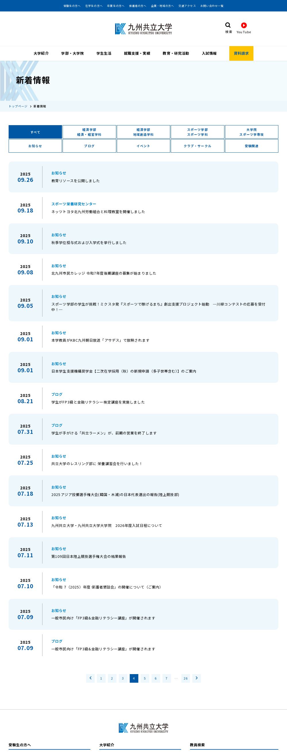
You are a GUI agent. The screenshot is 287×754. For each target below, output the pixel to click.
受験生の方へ (72, 5)
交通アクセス (187, 5)
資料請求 (241, 52)
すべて (35, 126)
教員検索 (197, 739)
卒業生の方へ (116, 5)
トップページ (18, 101)
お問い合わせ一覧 (212, 5)
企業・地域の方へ (162, 5)
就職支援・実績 (137, 52)
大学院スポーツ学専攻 (251, 126)
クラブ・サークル (198, 140)
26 (186, 672)
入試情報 (209, 52)
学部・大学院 (72, 52)
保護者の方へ (138, 5)
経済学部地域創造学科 (143, 126)
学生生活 (103, 52)
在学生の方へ (94, 5)
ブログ (89, 140)
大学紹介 (41, 52)
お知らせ (35, 140)
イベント (143, 140)
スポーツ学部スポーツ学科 (197, 126)
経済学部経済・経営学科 (89, 126)
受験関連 (252, 140)
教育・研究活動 (176, 52)
